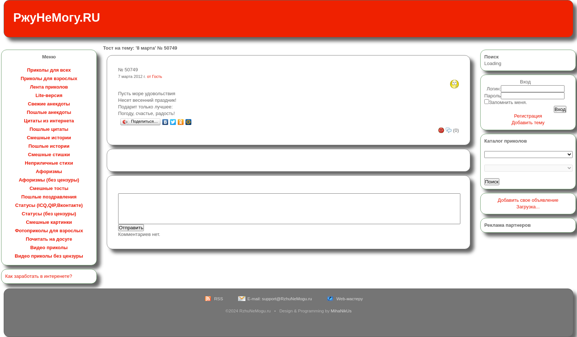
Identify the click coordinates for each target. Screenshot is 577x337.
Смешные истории (49, 137)
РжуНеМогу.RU (56, 17)
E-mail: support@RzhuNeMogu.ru (279, 298)
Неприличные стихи (49, 163)
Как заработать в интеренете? (38, 276)
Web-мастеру (349, 298)
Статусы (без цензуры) (49, 213)
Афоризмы (49, 171)
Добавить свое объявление (528, 200)
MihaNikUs (341, 310)
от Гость (154, 76)
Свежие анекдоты (49, 104)
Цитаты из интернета (49, 120)
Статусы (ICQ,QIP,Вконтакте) (48, 205)
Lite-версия (48, 95)
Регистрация (528, 116)
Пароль (492, 95)
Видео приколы (49, 247)
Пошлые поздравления (49, 197)
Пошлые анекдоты (49, 112)
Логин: (494, 89)
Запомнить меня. (508, 102)
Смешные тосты (48, 188)
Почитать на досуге (49, 239)
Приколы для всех (49, 70)
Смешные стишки (49, 154)
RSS (218, 298)
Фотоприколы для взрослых (49, 230)
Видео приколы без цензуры (49, 256)
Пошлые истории (49, 146)
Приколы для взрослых (49, 78)
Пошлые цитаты (48, 129)
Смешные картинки (49, 222)
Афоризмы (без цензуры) (49, 180)
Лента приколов (49, 87)
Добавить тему (528, 122)
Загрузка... (527, 206)
